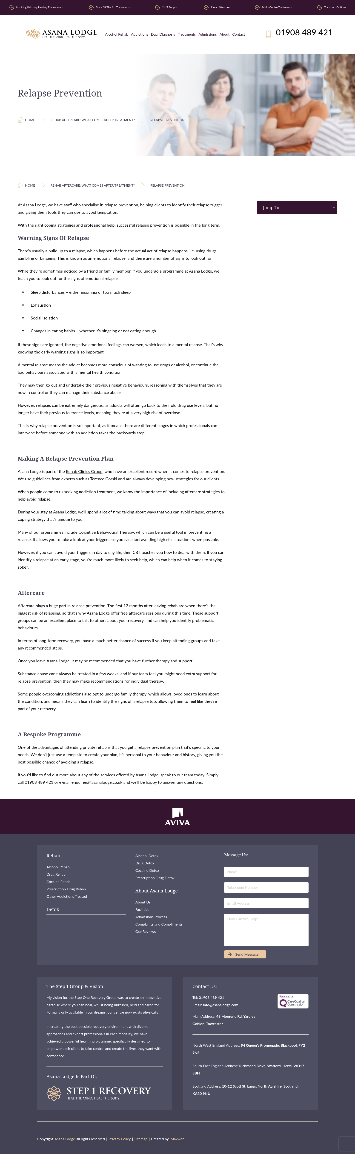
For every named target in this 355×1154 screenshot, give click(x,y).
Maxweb (177, 1139)
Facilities (142, 909)
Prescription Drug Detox (155, 877)
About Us (143, 902)
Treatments (187, 34)
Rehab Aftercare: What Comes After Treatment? (93, 120)
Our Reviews (145, 931)
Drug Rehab (56, 874)
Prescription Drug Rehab (66, 889)
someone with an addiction (73, 432)
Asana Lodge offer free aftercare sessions (124, 612)
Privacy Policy (120, 1139)
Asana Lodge (64, 1139)
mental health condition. (101, 372)
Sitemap (140, 1139)
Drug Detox (144, 863)
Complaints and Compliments (159, 924)
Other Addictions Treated (66, 896)
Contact (238, 34)
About (225, 34)
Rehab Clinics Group (84, 471)
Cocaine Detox (147, 870)
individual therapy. (147, 681)
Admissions (207, 34)
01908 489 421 (304, 32)
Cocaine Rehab (58, 881)
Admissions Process (151, 917)
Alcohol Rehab (116, 34)
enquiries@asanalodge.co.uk (97, 782)
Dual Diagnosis (163, 34)
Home (30, 120)
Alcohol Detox (146, 855)
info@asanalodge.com (220, 1005)
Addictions (139, 34)
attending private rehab (86, 747)
